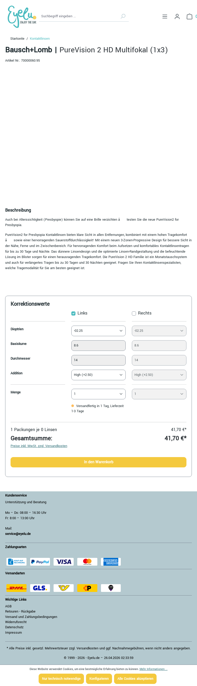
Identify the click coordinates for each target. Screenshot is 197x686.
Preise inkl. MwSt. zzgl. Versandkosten (39, 446)
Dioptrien (17, 329)
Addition (16, 373)
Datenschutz (14, 627)
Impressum (13, 632)
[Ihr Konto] (177, 16)
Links (82, 313)
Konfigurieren (99, 678)
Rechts (144, 313)
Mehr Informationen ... (154, 669)
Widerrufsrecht (16, 622)
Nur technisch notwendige (61, 678)
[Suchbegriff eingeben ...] (78, 16)
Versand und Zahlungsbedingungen (31, 617)
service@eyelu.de (18, 534)
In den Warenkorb (98, 462)
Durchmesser (20, 358)
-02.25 (78, 330)
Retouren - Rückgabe (20, 611)
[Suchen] (123, 16)
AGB (8, 606)
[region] (98, 134)
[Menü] (165, 16)
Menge (16, 392)
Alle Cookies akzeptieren (135, 678)
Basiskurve (19, 344)
